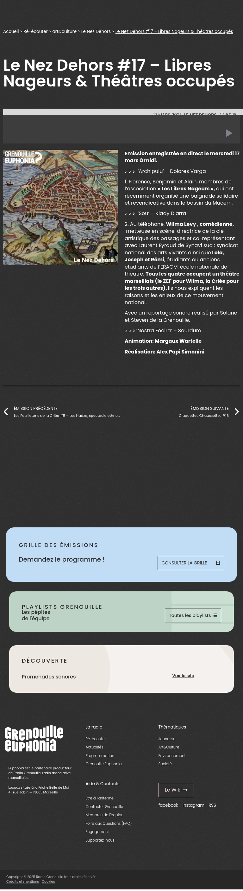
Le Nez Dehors (96, 32)
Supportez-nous (99, 841)
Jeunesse (167, 740)
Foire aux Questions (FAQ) (108, 825)
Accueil (11, 32)
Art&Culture (169, 749)
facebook (168, 807)
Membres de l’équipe (104, 816)
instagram (193, 807)
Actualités (94, 749)
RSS (212, 807)
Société (165, 765)
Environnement (172, 757)
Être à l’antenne (99, 800)
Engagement (97, 833)
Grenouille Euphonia (103, 765)
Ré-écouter (35, 32)
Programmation (99, 757)
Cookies (48, 883)
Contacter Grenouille (104, 808)
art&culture (64, 32)
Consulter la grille (191, 563)
